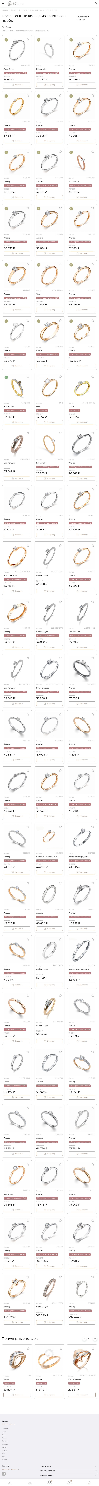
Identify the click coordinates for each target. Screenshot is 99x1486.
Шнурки (4, 1459)
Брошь (4, 1432)
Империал (9, 1190)
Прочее (4, 1447)
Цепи (3, 1453)
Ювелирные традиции (47, 854)
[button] (95, 1334)
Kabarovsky (42, 69)
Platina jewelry (75, 1375)
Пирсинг (5, 1441)
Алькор (72, 69)
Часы (3, 1456)
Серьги (4, 1450)
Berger (6, 1375)
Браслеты (5, 1428)
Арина (39, 1375)
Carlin (71, 405)
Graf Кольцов (10, 461)
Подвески (5, 1444)
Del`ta (39, 405)
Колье (4, 1435)
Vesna (39, 293)
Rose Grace (9, 69)
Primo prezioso (11, 573)
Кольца (4, 1438)
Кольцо (7, 65)
